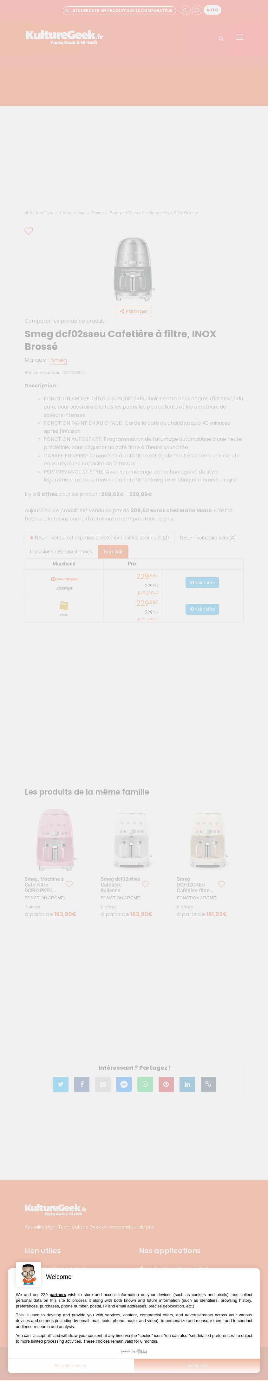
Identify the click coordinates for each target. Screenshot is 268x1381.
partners (57, 1294)
